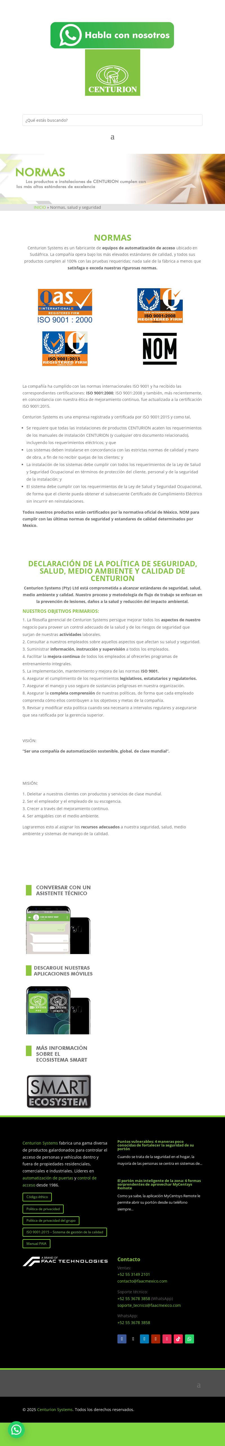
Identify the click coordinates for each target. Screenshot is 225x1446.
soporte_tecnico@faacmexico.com (149, 1305)
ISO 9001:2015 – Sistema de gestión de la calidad (64, 1232)
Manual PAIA (36, 1243)
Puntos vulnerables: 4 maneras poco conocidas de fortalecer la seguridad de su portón (155, 1145)
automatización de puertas (48, 1178)
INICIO (40, 207)
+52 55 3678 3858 (133, 1298)
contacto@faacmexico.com (142, 1281)
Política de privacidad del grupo (50, 1220)
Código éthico (37, 1196)
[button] (16, 1429)
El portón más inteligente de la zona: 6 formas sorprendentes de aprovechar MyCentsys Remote (159, 1184)
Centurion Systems (41, 1143)
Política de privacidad (43, 1209)
